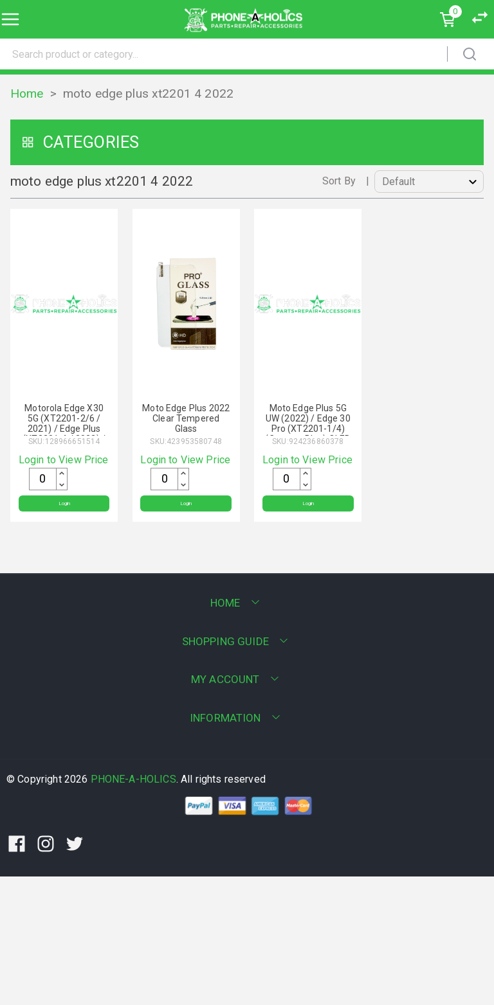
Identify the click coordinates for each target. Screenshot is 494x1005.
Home (27, 93)
